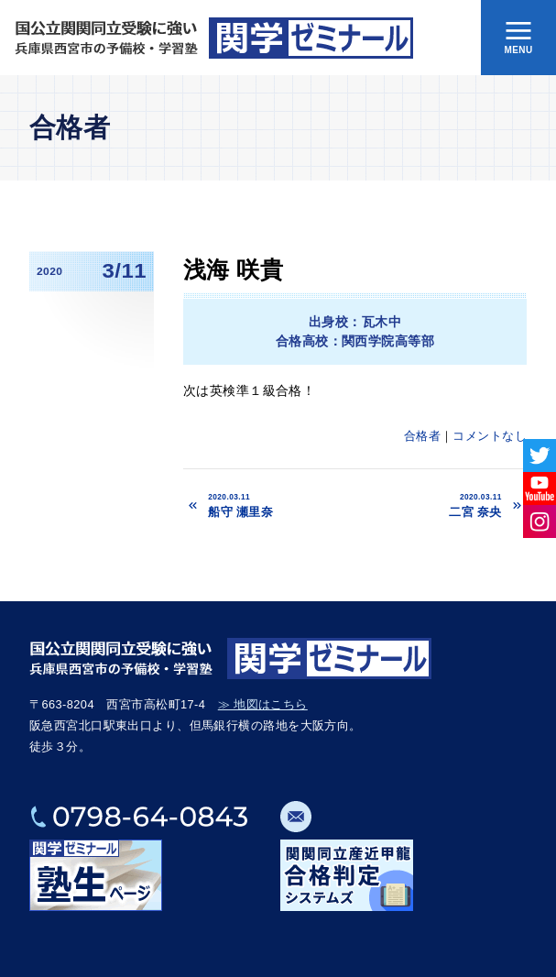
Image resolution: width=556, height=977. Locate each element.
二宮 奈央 (435, 504)
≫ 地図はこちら (263, 704)
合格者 (422, 436)
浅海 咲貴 (233, 269)
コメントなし (489, 436)
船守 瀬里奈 (281, 504)
